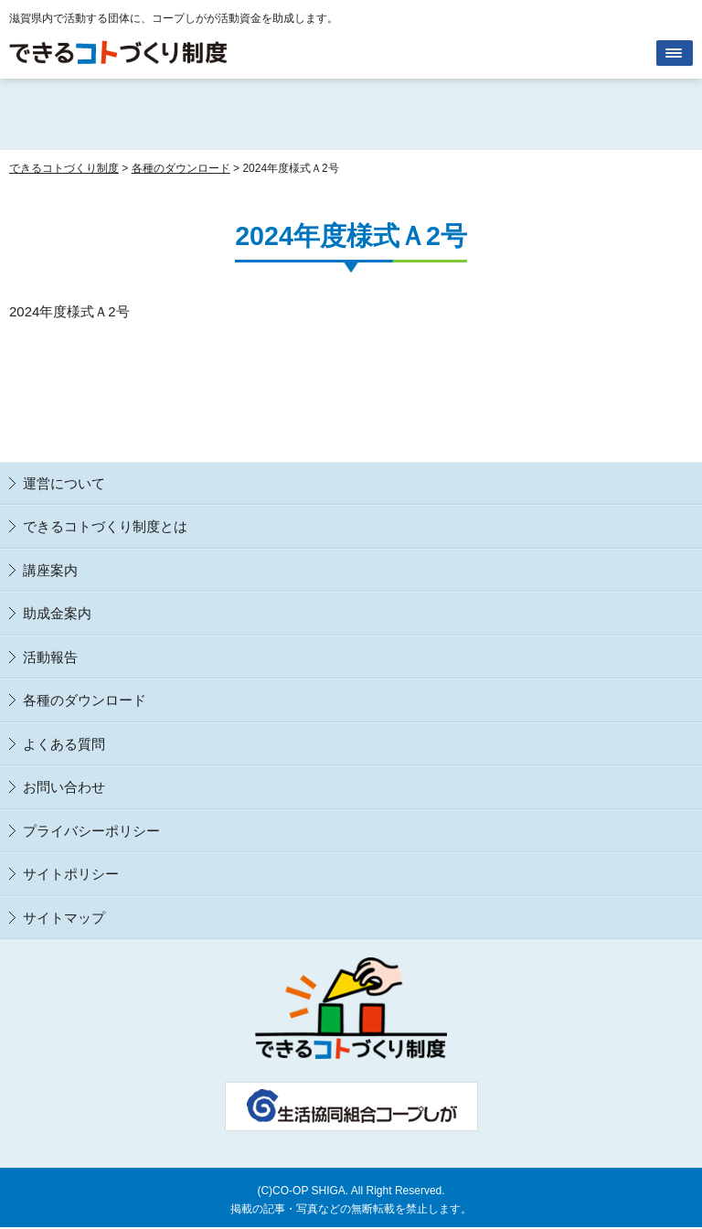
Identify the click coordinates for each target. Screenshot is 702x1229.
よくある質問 (64, 744)
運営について (64, 483)
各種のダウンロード (84, 700)
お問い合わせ (64, 787)
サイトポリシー (71, 874)
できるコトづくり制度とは (105, 526)
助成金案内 (57, 613)
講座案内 (50, 570)
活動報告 (50, 657)
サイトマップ (64, 917)
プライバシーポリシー (91, 831)
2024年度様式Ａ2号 (69, 311)
